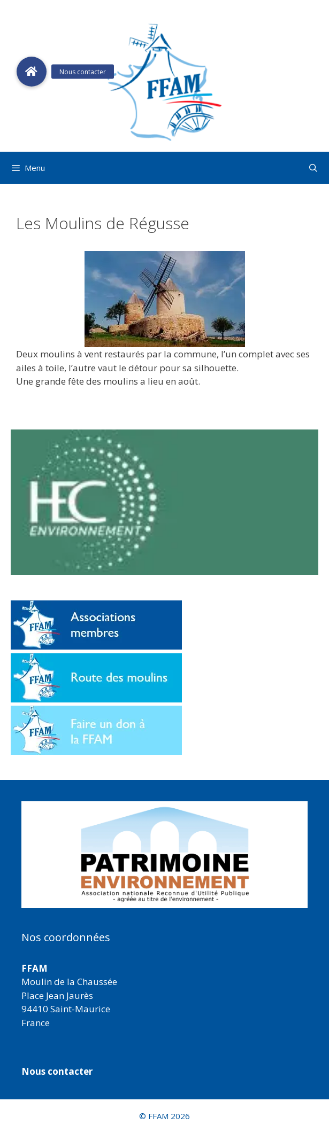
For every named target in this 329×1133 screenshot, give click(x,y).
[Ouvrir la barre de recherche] (313, 168)
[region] (164, 854)
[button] (164, 854)
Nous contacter (57, 1071)
